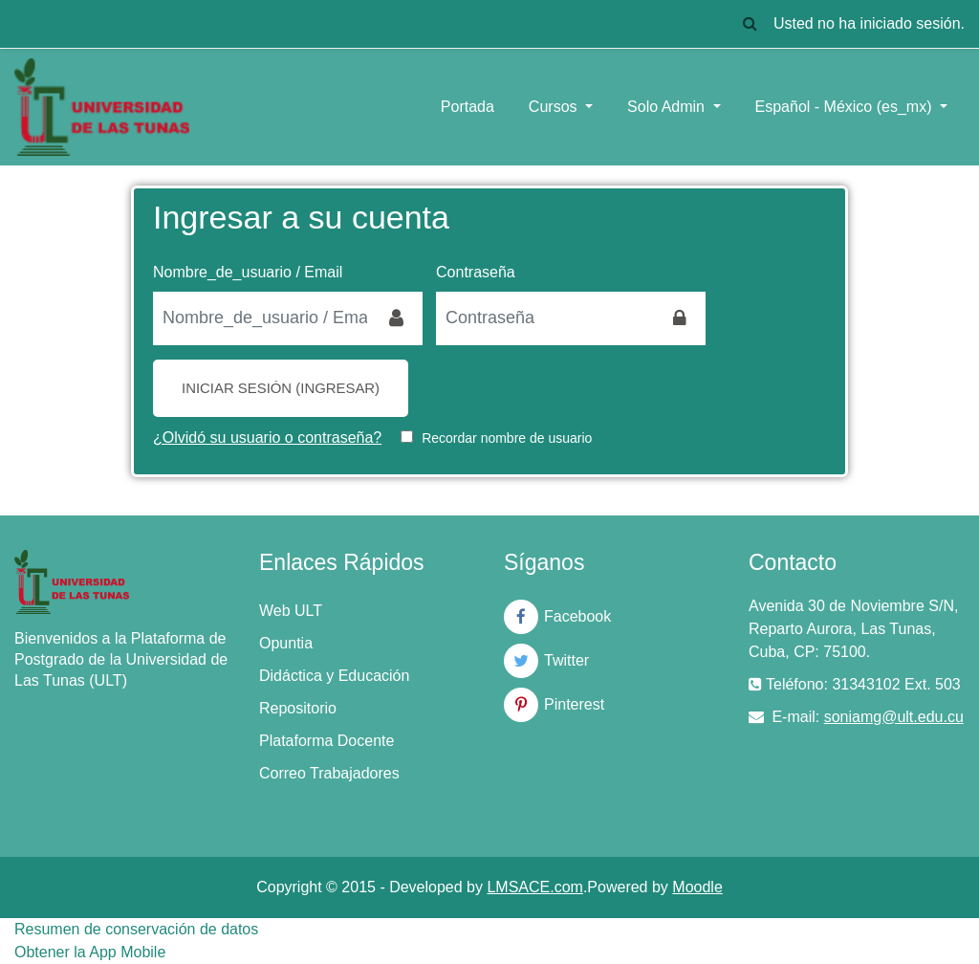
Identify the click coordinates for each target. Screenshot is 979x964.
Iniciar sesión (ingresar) (281, 388)
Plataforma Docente (326, 741)
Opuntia (286, 643)
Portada (467, 107)
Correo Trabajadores (329, 773)
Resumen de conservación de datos (136, 929)
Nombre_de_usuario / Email (247, 272)
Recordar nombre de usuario (507, 438)
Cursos (555, 107)
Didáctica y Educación (334, 676)
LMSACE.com (534, 887)
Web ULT (290, 610)
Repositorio (298, 708)
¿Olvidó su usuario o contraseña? (267, 437)
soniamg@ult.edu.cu (894, 717)
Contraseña (475, 272)
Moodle (697, 887)
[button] (750, 24)
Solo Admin (667, 107)
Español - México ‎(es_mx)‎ (845, 107)
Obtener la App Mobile (89, 952)
